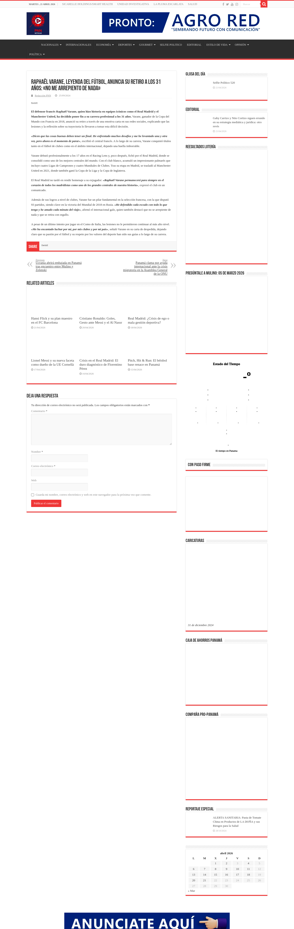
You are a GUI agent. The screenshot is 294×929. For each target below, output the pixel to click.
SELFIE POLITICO (171, 44)
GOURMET (145, 44)
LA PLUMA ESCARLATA (168, 4)
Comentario (39, 411)
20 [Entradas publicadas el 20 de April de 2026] (193, 807)
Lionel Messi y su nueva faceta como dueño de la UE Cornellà (52, 362)
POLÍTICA (35, 54)
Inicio (32, 44)
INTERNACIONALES (78, 44)
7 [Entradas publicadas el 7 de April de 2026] (204, 796)
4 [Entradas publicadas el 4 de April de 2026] (248, 790)
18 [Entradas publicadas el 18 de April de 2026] (248, 801)
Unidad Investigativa (133, 4)
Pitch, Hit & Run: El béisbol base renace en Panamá (147, 362)
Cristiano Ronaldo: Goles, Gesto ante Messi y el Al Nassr (101, 320)
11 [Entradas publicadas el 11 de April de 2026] (248, 796)
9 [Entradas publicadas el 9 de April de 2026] (226, 796)
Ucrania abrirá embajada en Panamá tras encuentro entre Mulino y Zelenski (59, 265)
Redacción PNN (43, 95)
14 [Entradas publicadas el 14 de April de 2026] (204, 801)
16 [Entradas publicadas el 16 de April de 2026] (226, 801)
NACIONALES (50, 44)
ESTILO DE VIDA (216, 44)
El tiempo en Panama (226, 450)
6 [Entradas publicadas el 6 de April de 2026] (193, 796)
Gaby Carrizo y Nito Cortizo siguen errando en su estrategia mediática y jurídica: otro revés (239, 122)
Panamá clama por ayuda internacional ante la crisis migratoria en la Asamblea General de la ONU (144, 266)
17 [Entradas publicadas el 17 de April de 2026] (237, 801)
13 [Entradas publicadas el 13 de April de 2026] (193, 801)
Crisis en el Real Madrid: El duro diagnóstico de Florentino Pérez (101, 364)
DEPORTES (125, 44)
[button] (195, 503)
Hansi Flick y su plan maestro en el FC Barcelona (51, 320)
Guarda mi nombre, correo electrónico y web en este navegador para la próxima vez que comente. (93, 494)
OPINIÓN (240, 44)
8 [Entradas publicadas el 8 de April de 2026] (215, 796)
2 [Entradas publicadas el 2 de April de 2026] (226, 790)
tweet (34, 103)
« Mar (191, 817)
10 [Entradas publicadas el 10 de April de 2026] (237, 796)
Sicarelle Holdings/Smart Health (87, 4)
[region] (226, 505)
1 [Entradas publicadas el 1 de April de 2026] (215, 790)
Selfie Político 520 (224, 82)
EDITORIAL (194, 44)
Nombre (37, 451)
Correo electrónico (43, 466)
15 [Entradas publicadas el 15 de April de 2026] (215, 801)
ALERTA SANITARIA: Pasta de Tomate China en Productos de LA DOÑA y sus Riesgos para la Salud (237, 748)
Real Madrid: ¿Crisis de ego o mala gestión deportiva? (148, 320)
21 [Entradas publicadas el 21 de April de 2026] (204, 807)
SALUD (192, 4)
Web (34, 480)
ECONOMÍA (103, 44)
